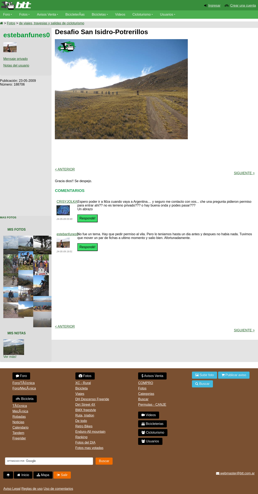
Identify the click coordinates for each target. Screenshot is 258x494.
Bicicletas (99, 14)
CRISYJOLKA (67, 201)
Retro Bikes (84, 426)
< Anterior (65, 169)
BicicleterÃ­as (75, 14)
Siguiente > (244, 173)
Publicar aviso (233, 375)
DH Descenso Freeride (92, 399)
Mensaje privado (15, 59)
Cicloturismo (141, 14)
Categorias (146, 394)
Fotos (23, 14)
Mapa (43, 475)
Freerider (19, 438)
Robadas (19, 416)
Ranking (81, 437)
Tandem (18, 433)
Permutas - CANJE (152, 404)
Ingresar (214, 5)
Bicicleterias (152, 424)
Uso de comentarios (58, 488)
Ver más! (9, 356)
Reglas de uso (32, 488)
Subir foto (204, 375)
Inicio (23, 475)
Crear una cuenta (243, 5)
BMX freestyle (85, 410)
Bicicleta (24, 399)
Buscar (143, 399)
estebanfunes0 (67, 234)
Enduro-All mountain (90, 431)
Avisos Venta (46, 14)
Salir (62, 475)
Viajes (79, 394)
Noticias (18, 422)
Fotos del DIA (85, 442)
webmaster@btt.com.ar (235, 473)
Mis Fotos (16, 229)
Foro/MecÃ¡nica (24, 388)
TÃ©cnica (19, 406)
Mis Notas (16, 333)
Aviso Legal (11, 488)
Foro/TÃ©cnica (23, 383)
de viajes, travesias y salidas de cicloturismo (51, 23)
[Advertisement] (26, 148)
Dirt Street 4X (85, 404)
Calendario (20, 427)
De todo (81, 421)
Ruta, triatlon (84, 415)
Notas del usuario (16, 65)
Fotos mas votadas (89, 448)
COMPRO (145, 383)
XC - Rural (83, 383)
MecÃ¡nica (20, 411)
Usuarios (166, 14)
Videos (120, 14)
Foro (6, 14)
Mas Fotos (8, 217)
